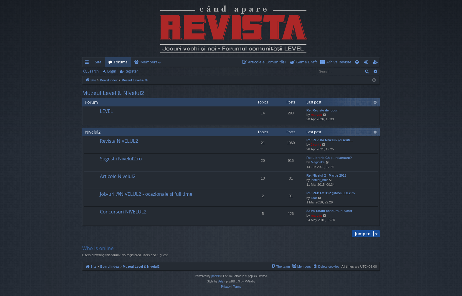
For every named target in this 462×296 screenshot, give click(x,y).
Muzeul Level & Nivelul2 (113, 93)
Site (98, 62)
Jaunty (316, 144)
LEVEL (106, 111)
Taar (314, 198)
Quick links (88, 63)
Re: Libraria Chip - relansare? (329, 157)
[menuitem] (265, 62)
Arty (221, 281)
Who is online (98, 248)
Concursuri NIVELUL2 (123, 211)
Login (111, 71)
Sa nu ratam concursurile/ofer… (331, 211)
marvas (316, 114)
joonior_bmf (319, 180)
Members (148, 62)
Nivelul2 (93, 132)
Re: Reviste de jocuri (322, 110)
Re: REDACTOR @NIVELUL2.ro (330, 193)
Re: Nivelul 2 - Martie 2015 (326, 175)
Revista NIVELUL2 (119, 141)
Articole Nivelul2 (118, 176)
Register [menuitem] (376, 63)
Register (131, 71)
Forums (120, 62)
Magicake (318, 162)
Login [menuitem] (367, 63)
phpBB (215, 276)
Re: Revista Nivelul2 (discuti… (329, 140)
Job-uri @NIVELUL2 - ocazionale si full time (146, 194)
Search (93, 71)
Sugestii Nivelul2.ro (121, 158)
